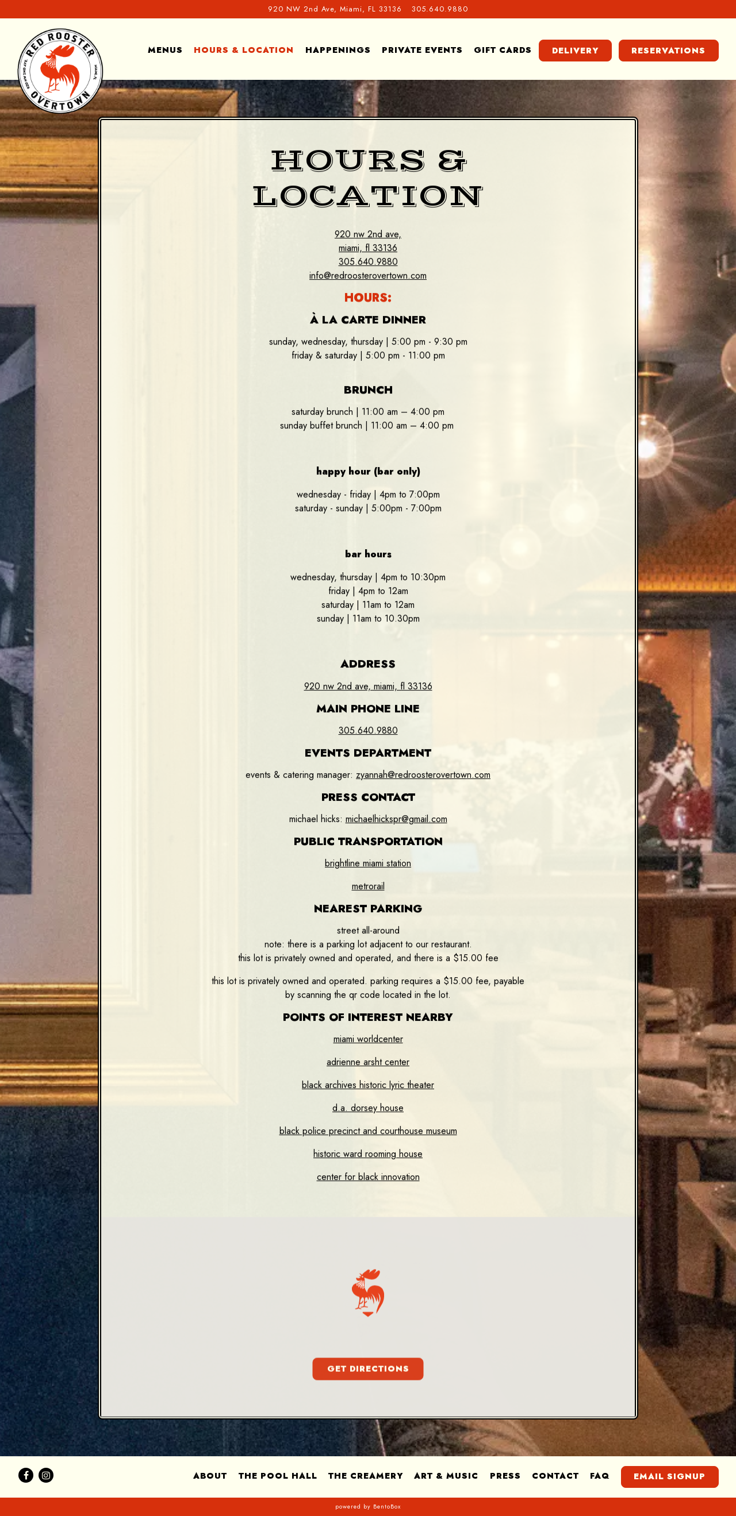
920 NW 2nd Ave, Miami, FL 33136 (368, 686)
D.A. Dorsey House (368, 1108)
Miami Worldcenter (368, 1039)
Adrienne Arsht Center (368, 1062)
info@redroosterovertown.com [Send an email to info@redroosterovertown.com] (368, 276)
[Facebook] (25, 1475)
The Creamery (365, 1476)
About (210, 1476)
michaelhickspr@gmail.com (396, 819)
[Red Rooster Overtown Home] (60, 71)
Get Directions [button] (368, 1370)
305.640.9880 (368, 731)
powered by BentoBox (368, 1506)
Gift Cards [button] (503, 50)
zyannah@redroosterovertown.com (423, 775)
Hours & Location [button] (244, 50)
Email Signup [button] (670, 1476)
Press (505, 1476)
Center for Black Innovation (368, 1177)
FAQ (600, 1476)
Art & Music (446, 1476)
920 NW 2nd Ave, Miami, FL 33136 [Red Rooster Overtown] (368, 241)
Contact (555, 1476)
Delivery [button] (575, 50)
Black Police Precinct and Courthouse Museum (368, 1131)
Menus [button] (165, 50)
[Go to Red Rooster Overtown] (335, 8)
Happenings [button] (338, 50)
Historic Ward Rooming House (368, 1154)
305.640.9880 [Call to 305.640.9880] (440, 8)
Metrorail (368, 886)
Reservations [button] (668, 50)
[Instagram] (46, 1475)
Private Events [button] (422, 50)
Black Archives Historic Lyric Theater (368, 1085)
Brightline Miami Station (368, 863)
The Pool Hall (278, 1476)
